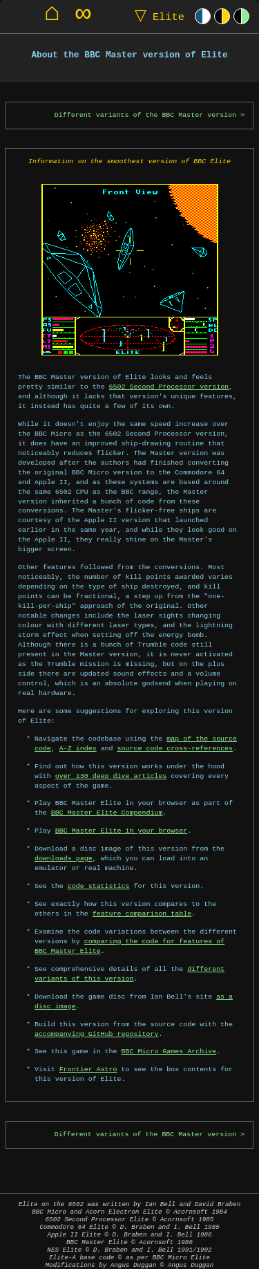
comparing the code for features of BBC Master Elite (138, 926)
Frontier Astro (88, 1050)
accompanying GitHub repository (96, 1014)
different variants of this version (129, 954)
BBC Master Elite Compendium (107, 793)
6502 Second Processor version (140, 386)
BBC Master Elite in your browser (121, 811)
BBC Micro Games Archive (169, 1032)
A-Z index (78, 729)
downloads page (64, 839)
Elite (156, 16)
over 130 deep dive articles (111, 756)
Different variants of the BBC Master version (145, 115)
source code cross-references (175, 729)
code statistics (99, 866)
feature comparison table (142, 894)
